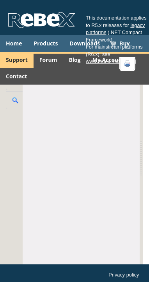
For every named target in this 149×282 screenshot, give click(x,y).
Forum (48, 59)
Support (17, 59)
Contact (16, 76)
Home (14, 43)
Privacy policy (123, 275)
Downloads (85, 43)
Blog (74, 59)
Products (46, 43)
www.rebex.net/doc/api (111, 61)
